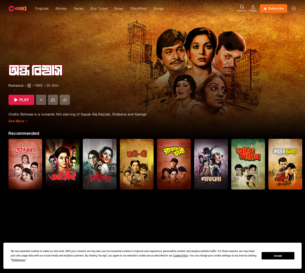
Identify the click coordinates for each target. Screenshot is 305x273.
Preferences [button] (18, 260)
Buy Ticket (99, 8)
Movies (61, 8)
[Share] (65, 100)
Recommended (23, 133)
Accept (278, 255)
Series (79, 8)
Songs (158, 8)
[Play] (21, 100)
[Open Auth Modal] (253, 8)
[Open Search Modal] (241, 8)
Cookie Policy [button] (180, 255)
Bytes (118, 8)
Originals (42, 8)
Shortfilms (138, 8)
